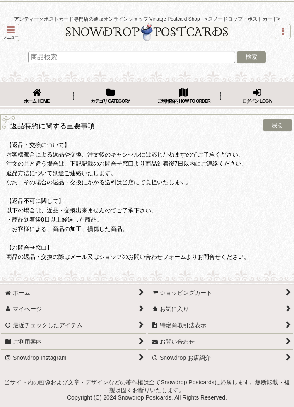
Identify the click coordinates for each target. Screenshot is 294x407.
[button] (10, 32)
